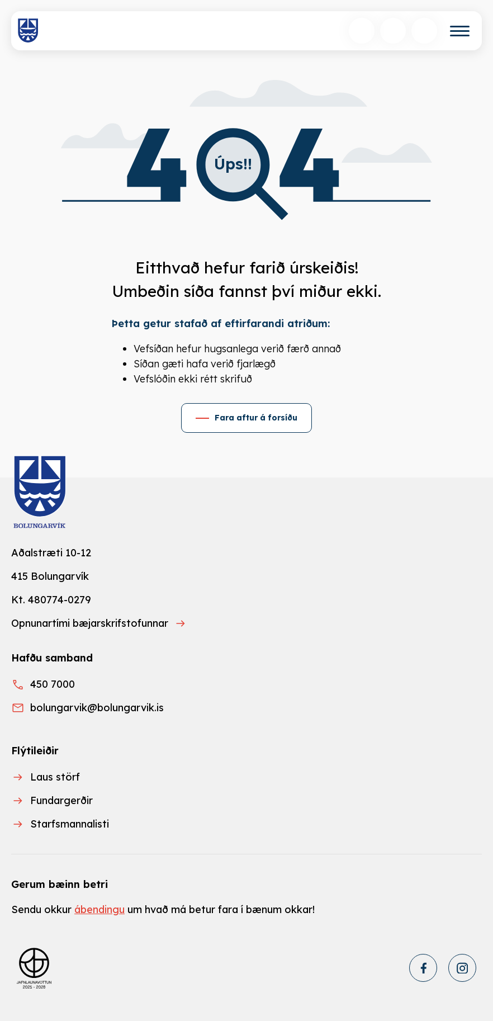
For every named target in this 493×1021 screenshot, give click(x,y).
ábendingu (99, 909)
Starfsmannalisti (69, 823)
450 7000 (52, 684)
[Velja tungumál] (393, 31)
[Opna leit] (362, 31)
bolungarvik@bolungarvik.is (97, 707)
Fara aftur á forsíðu (256, 418)
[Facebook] (423, 968)
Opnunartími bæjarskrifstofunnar (89, 623)
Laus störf (55, 777)
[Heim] (28, 30)
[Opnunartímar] (424, 31)
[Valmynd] (460, 31)
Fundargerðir (61, 800)
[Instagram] (462, 968)
